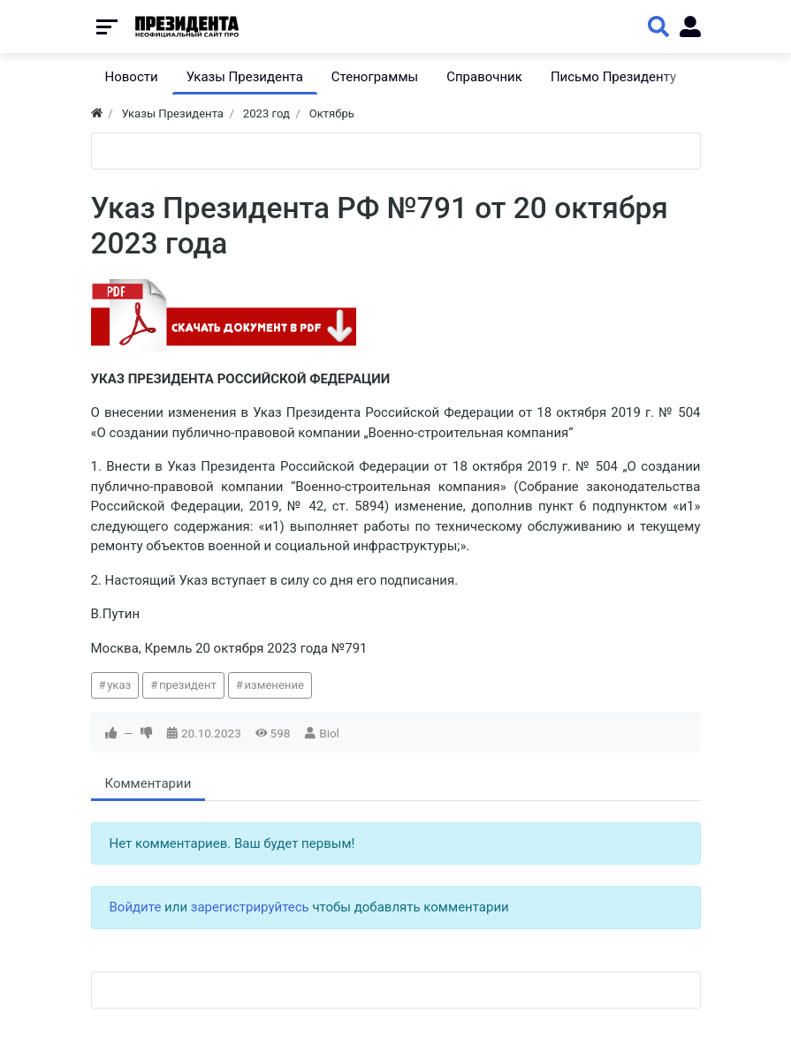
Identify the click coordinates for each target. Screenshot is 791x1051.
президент (188, 685)
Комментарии (148, 783)
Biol (329, 733)
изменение (274, 685)
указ (119, 685)
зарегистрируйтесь (250, 907)
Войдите (136, 907)
